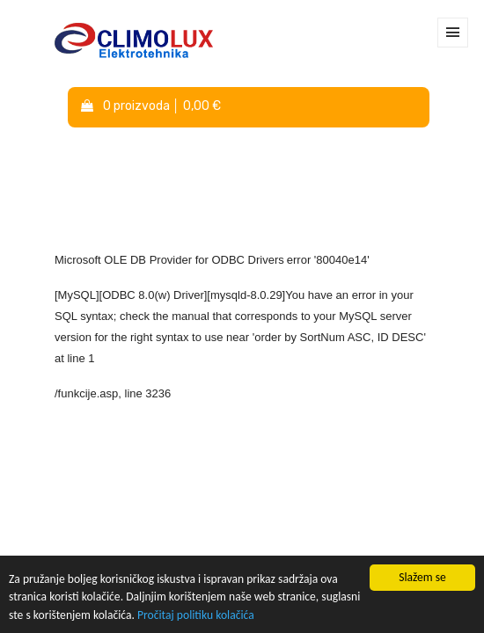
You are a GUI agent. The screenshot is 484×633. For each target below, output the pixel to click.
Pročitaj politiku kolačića (195, 615)
